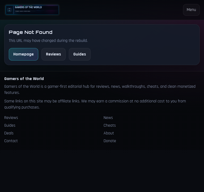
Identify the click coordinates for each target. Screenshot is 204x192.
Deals (9, 133)
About (109, 133)
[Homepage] (32, 10)
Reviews (53, 54)
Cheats (110, 125)
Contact (11, 141)
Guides (79, 54)
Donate (110, 141)
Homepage (23, 54)
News (108, 118)
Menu (191, 10)
